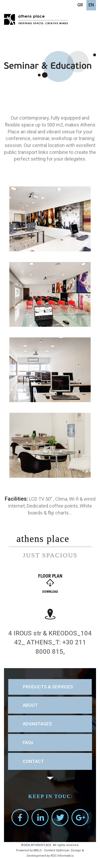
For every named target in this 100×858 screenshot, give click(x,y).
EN (91, 4)
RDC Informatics (62, 855)
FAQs (28, 742)
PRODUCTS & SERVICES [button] (48, 686)
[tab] (50, 687)
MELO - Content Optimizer (51, 850)
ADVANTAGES (37, 723)
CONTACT (33, 761)
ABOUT (30, 705)
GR (80, 4)
